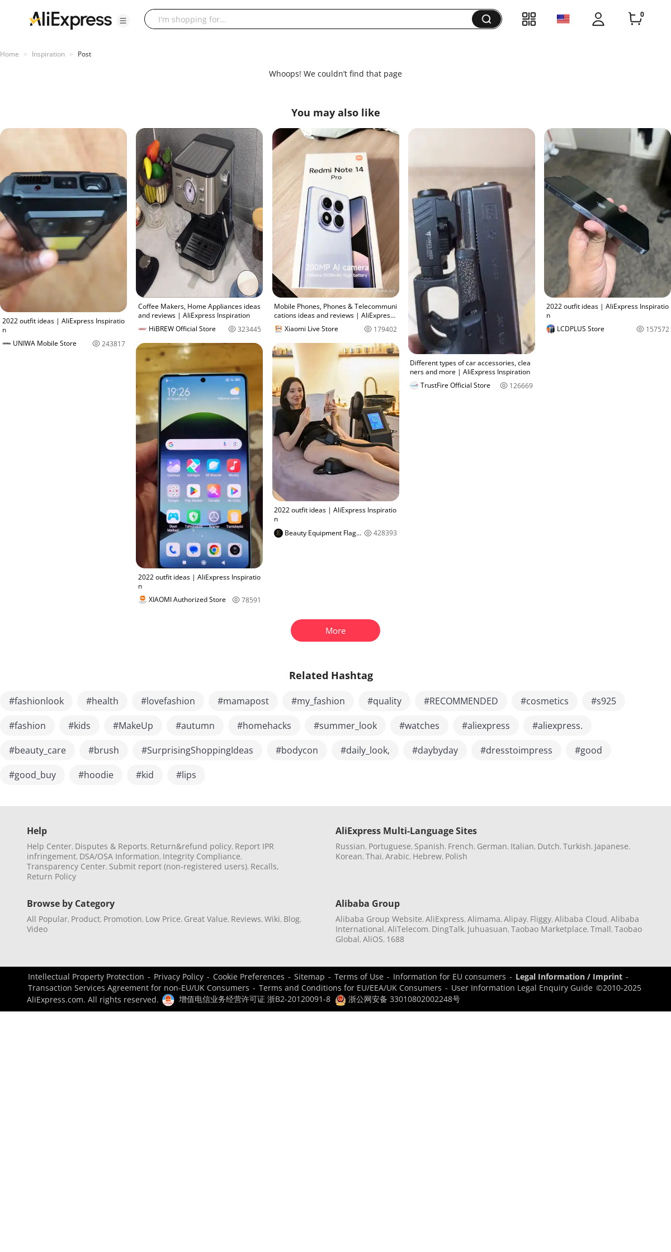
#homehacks (264, 725)
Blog (291, 919)
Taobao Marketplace (549, 929)
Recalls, (265, 866)
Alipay (515, 919)
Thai (374, 856)
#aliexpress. (557, 725)
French (461, 846)
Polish (456, 856)
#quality (384, 701)
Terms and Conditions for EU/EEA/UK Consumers (350, 987)
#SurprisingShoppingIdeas (197, 750)
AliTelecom (408, 929)
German (492, 846)
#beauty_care (37, 750)
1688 (395, 939)
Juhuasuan (487, 929)
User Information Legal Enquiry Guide (522, 987)
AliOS (373, 939)
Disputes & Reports (111, 846)
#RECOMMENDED (461, 701)
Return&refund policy (190, 846)
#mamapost (243, 701)
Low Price (163, 919)
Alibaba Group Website (379, 919)
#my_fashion (318, 701)
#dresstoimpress (516, 750)
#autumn (195, 725)
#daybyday (435, 750)
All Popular (47, 919)
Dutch (548, 846)
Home (9, 54)
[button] (123, 20)
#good (588, 750)
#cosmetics (545, 701)
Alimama (483, 919)
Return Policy (51, 876)
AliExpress (445, 919)
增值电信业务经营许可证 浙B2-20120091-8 (254, 999)
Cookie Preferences (249, 976)
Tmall (600, 929)
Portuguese (389, 846)
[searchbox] (312, 19)
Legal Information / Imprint (569, 976)
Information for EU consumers (449, 976)
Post (84, 54)
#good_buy (32, 775)
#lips (186, 775)
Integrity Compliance (201, 856)
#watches (419, 725)
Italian (522, 846)
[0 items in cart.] (635, 19)
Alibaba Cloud (581, 919)
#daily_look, (365, 750)
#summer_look (345, 725)
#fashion (27, 725)
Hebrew (427, 856)
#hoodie (96, 775)
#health (102, 701)
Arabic (397, 856)
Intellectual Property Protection (86, 976)
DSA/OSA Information (119, 856)
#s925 (603, 701)
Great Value (206, 919)
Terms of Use (359, 976)
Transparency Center (66, 866)
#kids (79, 725)
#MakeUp (133, 725)
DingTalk (448, 929)
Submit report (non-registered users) (178, 866)
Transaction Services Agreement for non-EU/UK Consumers (138, 987)
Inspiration (48, 54)
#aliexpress (486, 725)
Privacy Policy (179, 976)
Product (85, 919)
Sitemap (309, 976)
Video (37, 929)
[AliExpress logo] (70, 19)
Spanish (429, 846)
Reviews (246, 919)
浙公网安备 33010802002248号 (397, 999)
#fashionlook (36, 701)
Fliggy (540, 919)
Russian (350, 846)
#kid (145, 775)
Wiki (272, 919)
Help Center (49, 846)
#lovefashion (168, 701)
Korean (349, 856)
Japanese (611, 846)
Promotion (122, 919)
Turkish (577, 846)
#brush (103, 750)
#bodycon (297, 750)
